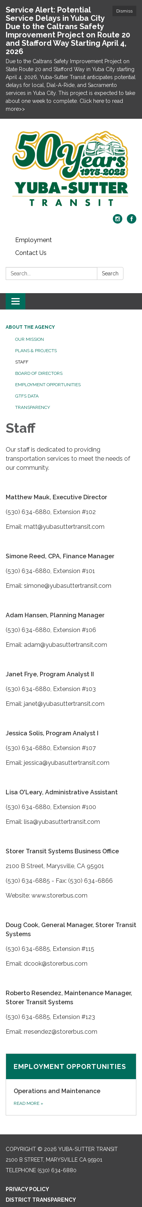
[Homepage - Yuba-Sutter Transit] (71, 170)
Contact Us (31, 252)
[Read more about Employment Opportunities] (71, 1084)
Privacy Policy (27, 1189)
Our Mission (29, 339)
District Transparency (41, 1200)
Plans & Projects (36, 350)
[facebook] (131, 221)
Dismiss (124, 11)
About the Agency (30, 327)
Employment (33, 240)
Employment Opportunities (48, 384)
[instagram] (117, 221)
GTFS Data (27, 396)
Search (110, 273)
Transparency (32, 407)
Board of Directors (38, 373)
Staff (21, 362)
